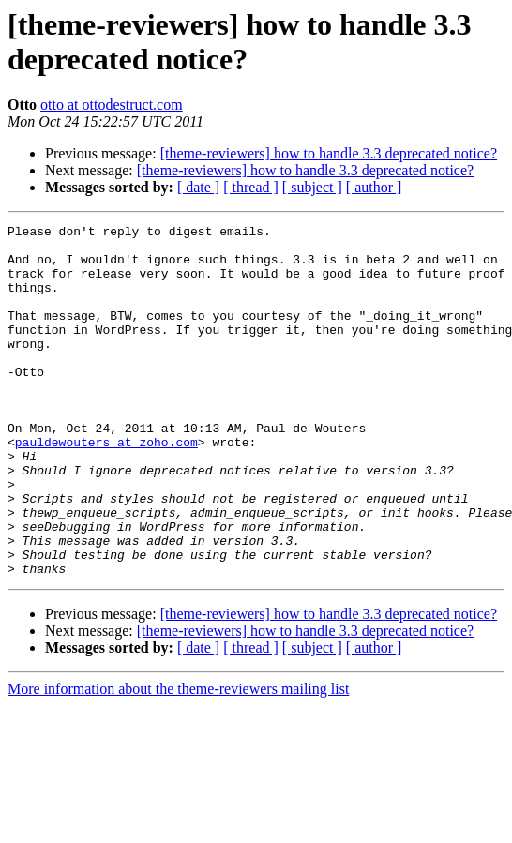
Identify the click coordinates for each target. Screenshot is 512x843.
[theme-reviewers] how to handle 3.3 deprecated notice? (328, 153)
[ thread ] (251, 187)
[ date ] (198, 187)
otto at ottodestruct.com (111, 105)
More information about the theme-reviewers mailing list (178, 759)
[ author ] (374, 187)
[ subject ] (312, 187)
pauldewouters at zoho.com (106, 486)
